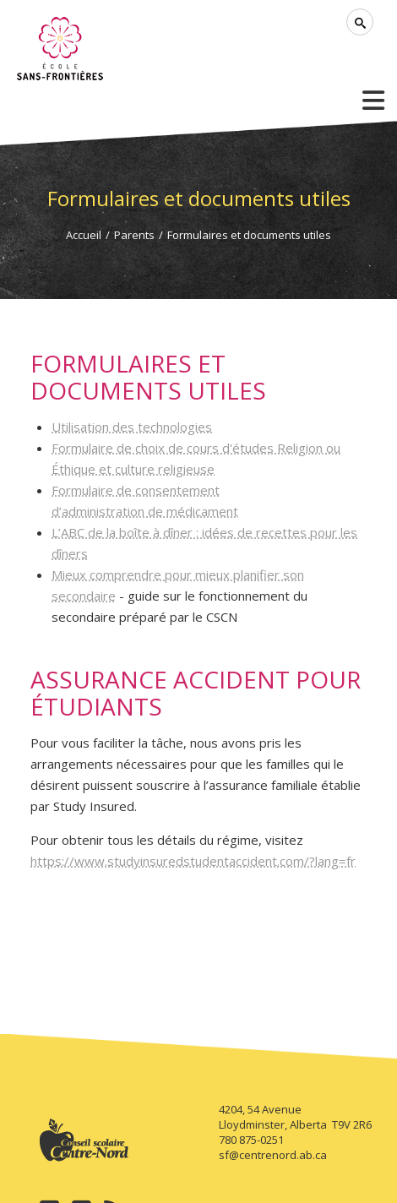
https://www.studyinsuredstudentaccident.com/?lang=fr (193, 860)
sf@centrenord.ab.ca (273, 1154)
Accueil (83, 234)
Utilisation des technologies (132, 426)
